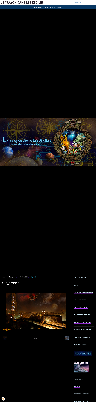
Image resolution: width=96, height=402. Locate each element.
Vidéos (46, 7)
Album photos (38, 7)
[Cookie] (3, 399)
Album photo (12, 277)
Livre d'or (59, 7)
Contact (52, 7)
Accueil (4, 277)
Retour (36, 338)
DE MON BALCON (23, 277)
